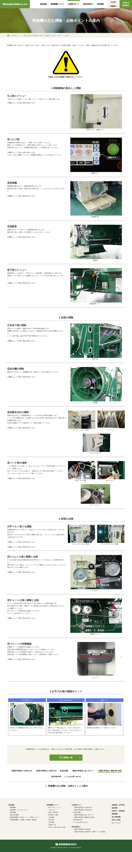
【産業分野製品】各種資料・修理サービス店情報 (89, 832)
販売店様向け (88, 4)
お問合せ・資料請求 (118, 811)
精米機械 (13, 812)
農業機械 (13, 807)
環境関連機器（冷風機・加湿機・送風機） (23, 820)
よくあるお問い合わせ (72, 776)
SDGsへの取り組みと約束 (56, 827)
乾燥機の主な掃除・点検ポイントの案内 (68, 786)
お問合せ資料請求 (126, 4)
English (113, 2)
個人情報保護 (116, 817)
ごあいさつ (52, 810)
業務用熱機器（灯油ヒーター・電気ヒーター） (25, 817)
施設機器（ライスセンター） (19, 810)
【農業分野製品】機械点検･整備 (32, 35)
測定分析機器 (14, 815)
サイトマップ (116, 823)
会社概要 (51, 817)
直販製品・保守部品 (118, 805)
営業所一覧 (67, 758)
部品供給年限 (56, 776)
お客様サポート (73, 4)
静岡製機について (57, 4)
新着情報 (115, 814)
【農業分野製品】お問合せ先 (21, 771)
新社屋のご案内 (53, 815)
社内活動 (51, 822)
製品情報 (43, 4)
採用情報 (100, 4)
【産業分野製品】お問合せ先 (46, 771)
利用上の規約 (116, 820)
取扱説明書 (64, 771)
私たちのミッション (54, 807)
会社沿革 (51, 820)
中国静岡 (113, 6)
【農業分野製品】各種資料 (82, 829)
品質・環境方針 (53, 812)
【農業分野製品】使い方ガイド (82, 771)
